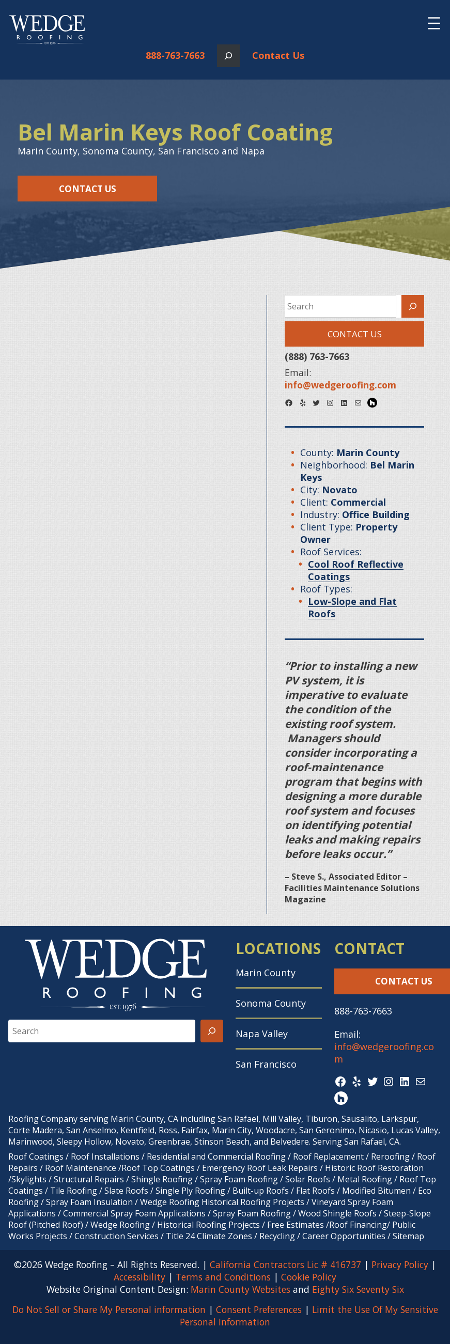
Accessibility (139, 1277)
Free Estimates (295, 1224)
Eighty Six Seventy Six (358, 1289)
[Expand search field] (228, 55)
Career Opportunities (343, 1236)
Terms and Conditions (223, 1277)
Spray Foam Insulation (89, 1202)
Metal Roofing (365, 1179)
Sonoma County (271, 1003)
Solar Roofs (308, 1179)
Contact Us (278, 55)
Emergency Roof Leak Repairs (260, 1168)
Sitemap (408, 1236)
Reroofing (390, 1156)
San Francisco (266, 1064)
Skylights (28, 1179)
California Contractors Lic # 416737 (285, 1264)
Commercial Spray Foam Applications (134, 1213)
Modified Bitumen (376, 1190)
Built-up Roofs (260, 1190)
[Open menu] (434, 23)
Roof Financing (358, 1224)
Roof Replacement (328, 1156)
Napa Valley (262, 1033)
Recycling (277, 1236)
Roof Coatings (36, 1156)
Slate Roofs (126, 1190)
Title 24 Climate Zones (209, 1236)
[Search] (412, 306)
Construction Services (116, 1236)
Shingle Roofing (162, 1179)
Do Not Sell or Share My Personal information (109, 1309)
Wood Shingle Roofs (337, 1213)
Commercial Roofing (247, 1156)
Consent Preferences (259, 1309)
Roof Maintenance (80, 1168)
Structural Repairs (89, 1179)
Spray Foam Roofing (239, 1179)
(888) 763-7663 (317, 356)
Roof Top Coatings (158, 1168)
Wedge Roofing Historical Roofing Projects (222, 1202)
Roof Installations (105, 1156)
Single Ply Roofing (190, 1190)
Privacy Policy (399, 1264)
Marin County (266, 972)
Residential (168, 1156)
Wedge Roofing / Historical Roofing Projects (175, 1224)
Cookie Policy (308, 1277)
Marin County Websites (240, 1289)
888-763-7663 (175, 55)
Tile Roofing (73, 1190)
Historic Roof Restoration (374, 1168)
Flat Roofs (315, 1190)
